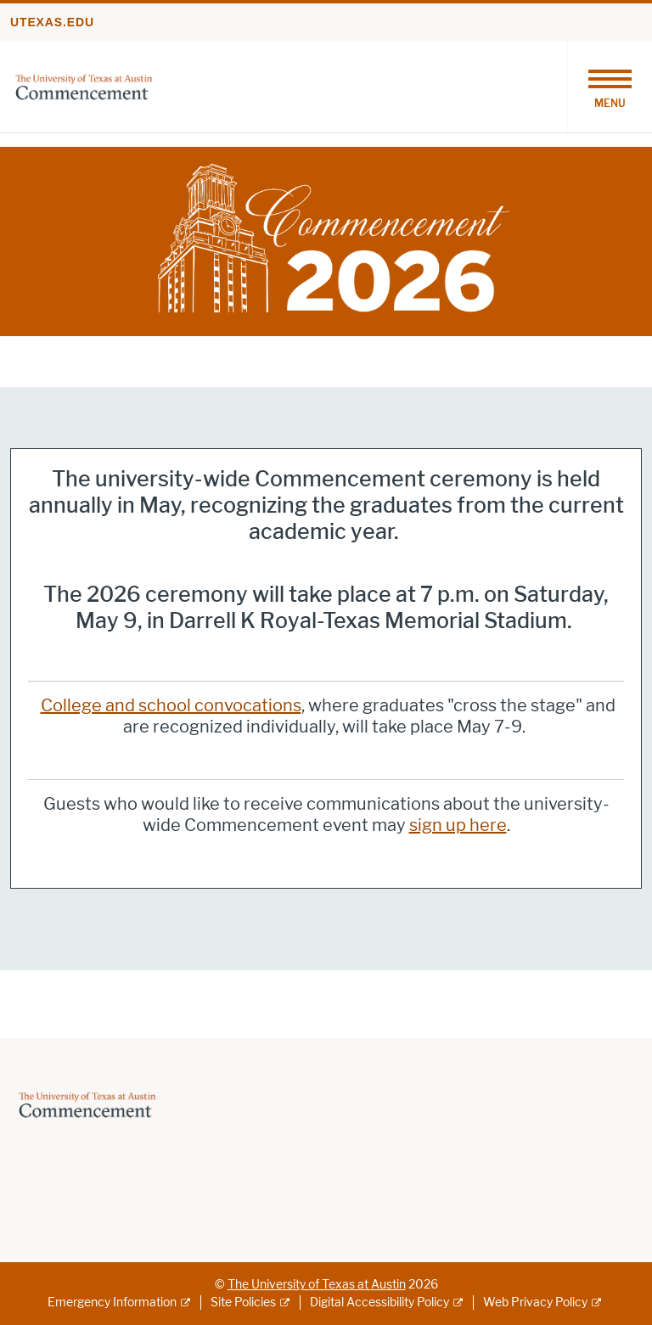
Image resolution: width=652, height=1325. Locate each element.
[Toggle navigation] (609, 86)
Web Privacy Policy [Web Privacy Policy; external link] (535, 1302)
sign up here (458, 825)
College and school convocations (171, 705)
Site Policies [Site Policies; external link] (243, 1302)
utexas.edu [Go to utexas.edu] (52, 22)
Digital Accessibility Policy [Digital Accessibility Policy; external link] (379, 1302)
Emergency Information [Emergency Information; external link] (112, 1302)
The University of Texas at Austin (317, 1284)
